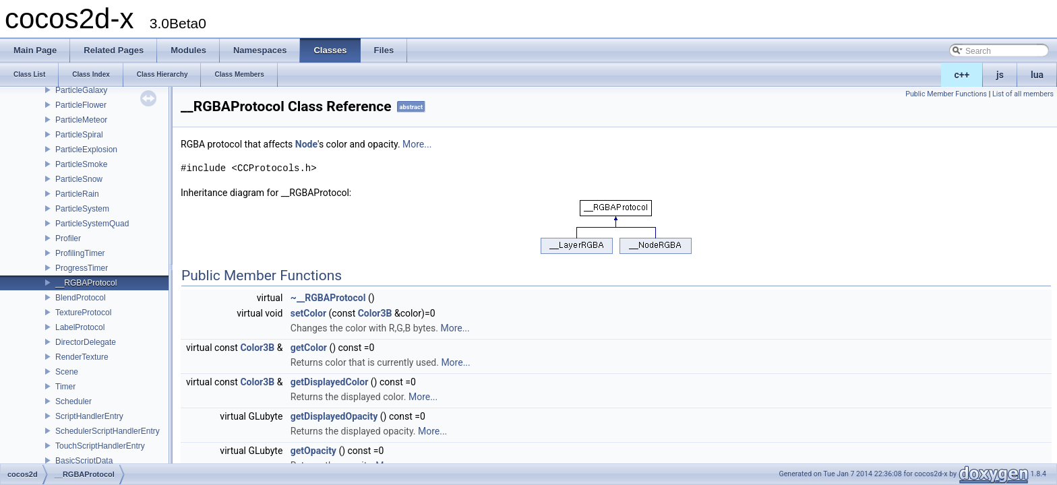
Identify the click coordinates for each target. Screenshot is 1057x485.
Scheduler (73, 401)
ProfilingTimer (80, 253)
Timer (65, 386)
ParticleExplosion (86, 149)
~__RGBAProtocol (328, 297)
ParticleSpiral (79, 134)
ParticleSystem (82, 209)
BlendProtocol (80, 297)
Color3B (375, 313)
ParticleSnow (78, 179)
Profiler (68, 238)
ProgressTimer (81, 268)
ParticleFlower (81, 105)
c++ (962, 74)
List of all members (1023, 94)
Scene (66, 372)
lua (1037, 74)
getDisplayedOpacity (334, 416)
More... (416, 144)
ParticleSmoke (81, 164)
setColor (308, 313)
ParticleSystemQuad (92, 223)
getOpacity (313, 450)
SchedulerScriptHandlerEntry (107, 431)
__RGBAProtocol (86, 283)
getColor (309, 347)
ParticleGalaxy (81, 90)
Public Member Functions (946, 94)
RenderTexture (82, 357)
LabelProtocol (79, 327)
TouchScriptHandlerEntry (100, 446)
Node (306, 144)
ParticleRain (77, 194)
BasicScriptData (84, 460)
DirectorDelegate (85, 342)
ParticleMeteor (81, 120)
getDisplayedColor (329, 382)
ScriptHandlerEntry (89, 416)
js (1000, 74)
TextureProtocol (83, 312)
